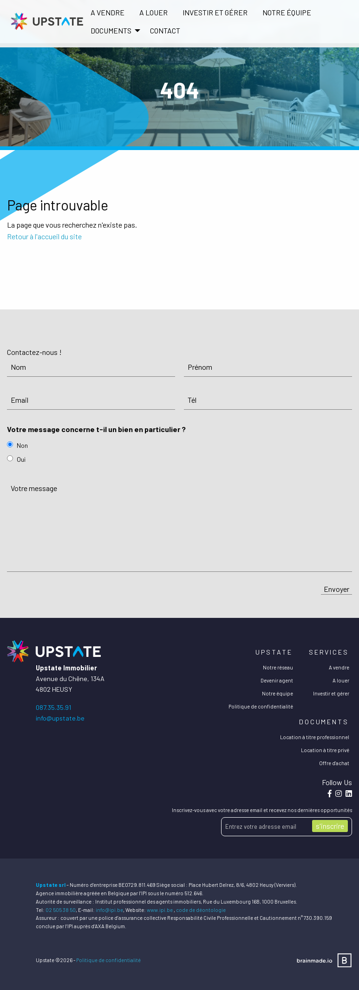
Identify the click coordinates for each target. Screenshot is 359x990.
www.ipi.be (160, 910)
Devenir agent (277, 680)
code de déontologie (201, 910)
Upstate (273, 652)
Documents (324, 722)
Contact (165, 30)
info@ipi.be (109, 910)
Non (22, 445)
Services (329, 652)
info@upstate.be (60, 718)
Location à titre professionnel (314, 737)
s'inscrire (330, 825)
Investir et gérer (215, 12)
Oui (21, 459)
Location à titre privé (325, 750)
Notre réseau (278, 667)
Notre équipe (286, 12)
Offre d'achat (334, 763)
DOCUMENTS (111, 30)
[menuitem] (107, 12)
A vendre (107, 12)
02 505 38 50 (61, 910)
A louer (153, 12)
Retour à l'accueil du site (44, 236)
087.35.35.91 (53, 707)
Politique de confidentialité (260, 706)
